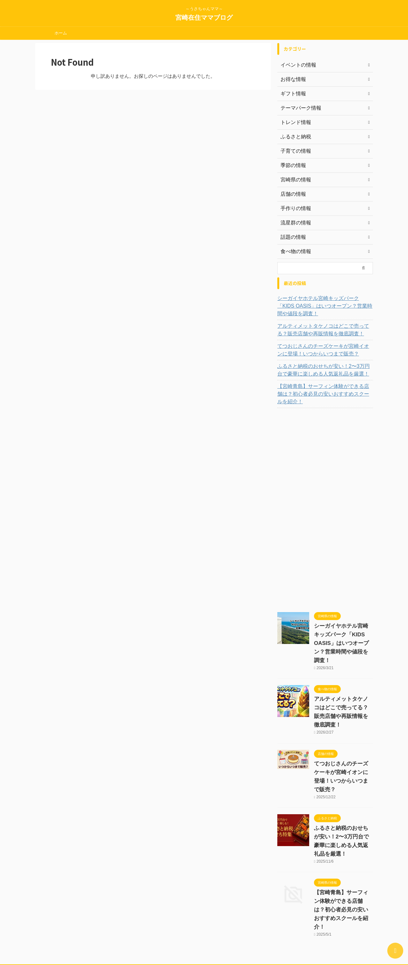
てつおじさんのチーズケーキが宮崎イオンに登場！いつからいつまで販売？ (324, 350)
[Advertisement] (325, 502)
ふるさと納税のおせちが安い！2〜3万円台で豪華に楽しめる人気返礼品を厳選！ (324, 370)
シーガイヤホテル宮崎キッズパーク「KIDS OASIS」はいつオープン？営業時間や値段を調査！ (324, 306)
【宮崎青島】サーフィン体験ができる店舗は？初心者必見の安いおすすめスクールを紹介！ (324, 390)
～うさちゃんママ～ (204, 935)
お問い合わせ (194, 923)
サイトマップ (163, 923)
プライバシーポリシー (233, 923)
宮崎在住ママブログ (204, 17)
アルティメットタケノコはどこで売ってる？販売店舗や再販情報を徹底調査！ (324, 330)
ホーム (61, 33)
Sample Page (271, 923)
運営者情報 (134, 923)
